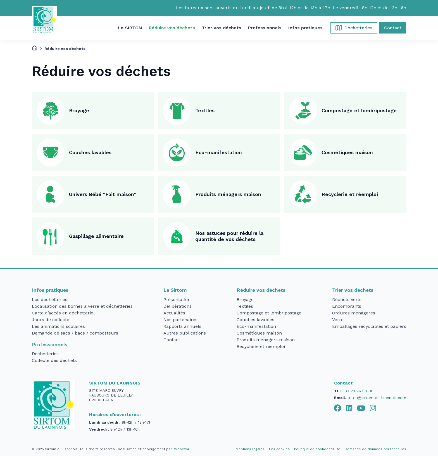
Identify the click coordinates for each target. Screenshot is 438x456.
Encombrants (346, 306)
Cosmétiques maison (347, 152)
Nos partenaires (180, 319)
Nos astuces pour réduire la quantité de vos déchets (229, 236)
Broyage (79, 110)
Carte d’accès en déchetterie (62, 313)
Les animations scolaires (58, 326)
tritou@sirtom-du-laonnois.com (376, 397)
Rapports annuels (182, 326)
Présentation (177, 299)
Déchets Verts (346, 299)
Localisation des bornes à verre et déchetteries (82, 306)
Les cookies (279, 449)
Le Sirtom (175, 290)
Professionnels (49, 344)
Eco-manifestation (218, 152)
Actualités (174, 313)
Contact (171, 339)
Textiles (205, 110)
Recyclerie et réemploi (350, 194)
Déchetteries (45, 353)
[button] (130, 28)
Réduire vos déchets (261, 290)
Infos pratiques (50, 290)
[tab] (337, 408)
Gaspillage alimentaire (96, 236)
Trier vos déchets (352, 290)
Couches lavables (90, 152)
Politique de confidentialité (317, 449)
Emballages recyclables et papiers (369, 326)
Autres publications (184, 333)
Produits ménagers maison (228, 194)
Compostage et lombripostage (359, 110)
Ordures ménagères (353, 313)
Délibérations (177, 306)
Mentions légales (250, 449)
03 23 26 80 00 (358, 391)
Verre (338, 319)
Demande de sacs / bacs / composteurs (75, 333)
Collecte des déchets (54, 360)
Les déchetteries (49, 299)
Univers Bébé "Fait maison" (102, 194)
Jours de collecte (50, 319)
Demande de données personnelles (375, 449)
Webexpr (181, 449)
